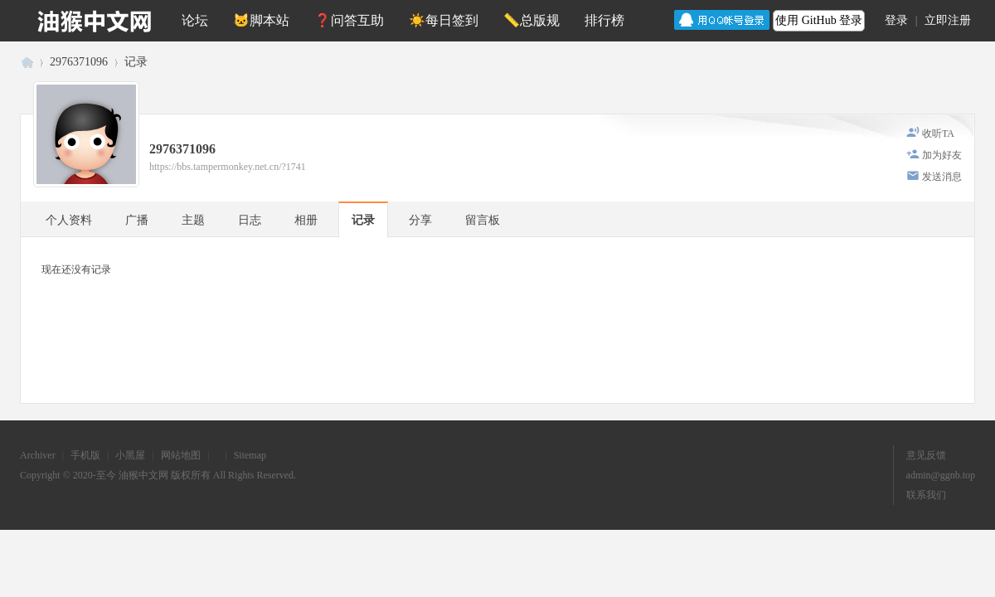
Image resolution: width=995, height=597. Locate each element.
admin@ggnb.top (940, 475)
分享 (420, 220)
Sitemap (250, 455)
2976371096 (79, 62)
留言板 (482, 220)
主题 (193, 220)
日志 (249, 220)
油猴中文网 (26, 62)
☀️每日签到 (443, 20)
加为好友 (942, 155)
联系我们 (926, 495)
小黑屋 (130, 455)
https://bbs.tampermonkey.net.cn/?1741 (227, 166)
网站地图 (181, 455)
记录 (136, 62)
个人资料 (69, 220)
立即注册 (948, 20)
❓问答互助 (349, 20)
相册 (306, 220)
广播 (136, 220)
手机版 (85, 455)
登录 (896, 20)
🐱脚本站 (261, 20)
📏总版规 (531, 20)
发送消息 (942, 176)
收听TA (938, 133)
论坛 (195, 20)
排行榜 (604, 20)
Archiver (38, 455)
